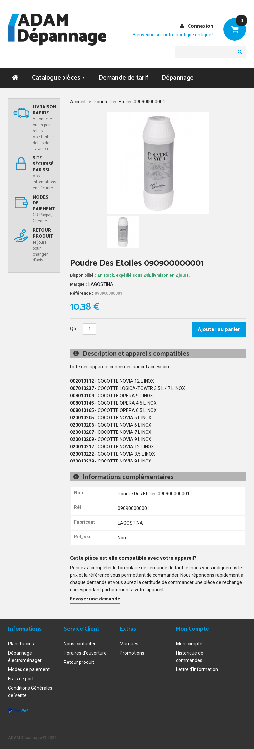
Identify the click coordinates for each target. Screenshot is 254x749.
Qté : (75, 328)
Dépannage (177, 78)
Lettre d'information (197, 669)
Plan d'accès (21, 643)
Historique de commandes (189, 656)
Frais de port (21, 678)
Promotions (132, 653)
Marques (129, 643)
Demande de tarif (123, 78)
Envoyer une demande (95, 599)
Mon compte (189, 643)
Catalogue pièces (58, 78)
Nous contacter (80, 643)
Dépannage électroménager (25, 656)
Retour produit (79, 662)
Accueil (77, 101)
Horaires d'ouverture (85, 653)
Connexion (200, 26)
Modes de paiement (29, 669)
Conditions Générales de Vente (30, 691)
